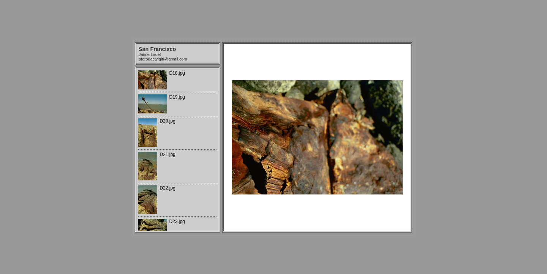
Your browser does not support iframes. (177, 149)
